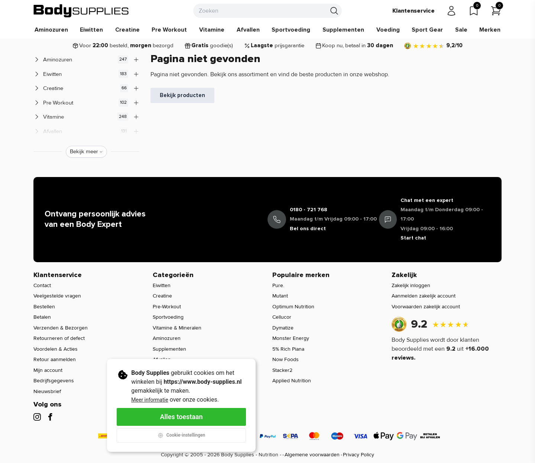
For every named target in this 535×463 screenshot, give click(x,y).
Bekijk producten (182, 95)
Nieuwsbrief (47, 391)
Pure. (278, 285)
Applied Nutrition (291, 380)
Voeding (388, 29)
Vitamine (211, 29)
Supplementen (343, 29)
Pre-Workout (167, 306)
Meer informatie (149, 400)
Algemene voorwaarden (312, 454)
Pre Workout (169, 29)
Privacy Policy (358, 454)
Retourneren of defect (59, 338)
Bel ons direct (308, 228)
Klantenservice (413, 11)
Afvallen (248, 29)
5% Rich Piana (288, 349)
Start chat (413, 238)
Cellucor (281, 317)
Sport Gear (427, 29)
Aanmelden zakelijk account (423, 296)
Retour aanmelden (54, 359)
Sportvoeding (291, 29)
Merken (489, 29)
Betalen (42, 317)
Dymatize (283, 328)
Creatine (127, 29)
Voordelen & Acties (55, 349)
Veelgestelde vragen (57, 296)
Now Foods (285, 359)
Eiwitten (91, 29)
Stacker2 (282, 370)
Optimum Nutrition (293, 306)
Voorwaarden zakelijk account (426, 306)
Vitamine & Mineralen (177, 328)
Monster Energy (290, 338)
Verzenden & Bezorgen (60, 328)
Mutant (280, 296)
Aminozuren (51, 29)
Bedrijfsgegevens (53, 380)
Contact (42, 285)
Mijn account (47, 370)
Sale (461, 29)
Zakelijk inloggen (411, 285)
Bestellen (44, 306)
